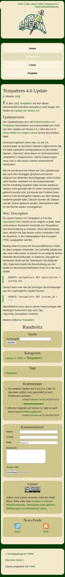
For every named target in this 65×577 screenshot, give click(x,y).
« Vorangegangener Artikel (19, 553)
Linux (32, 65)
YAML (32, 566)
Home (32, 48)
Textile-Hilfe (12, 467)
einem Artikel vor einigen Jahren (20, 132)
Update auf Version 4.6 (27, 110)
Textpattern (26, 103)
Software (9, 358)
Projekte (32, 73)
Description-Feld (11, 221)
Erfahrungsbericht (31, 411)
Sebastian (34, 399)
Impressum (51, 4)
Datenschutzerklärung (46, 6)
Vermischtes (32, 56)
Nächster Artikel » (14, 560)
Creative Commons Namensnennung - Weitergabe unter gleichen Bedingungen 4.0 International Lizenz (30, 505)
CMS (20, 4)
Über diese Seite (34, 4)
